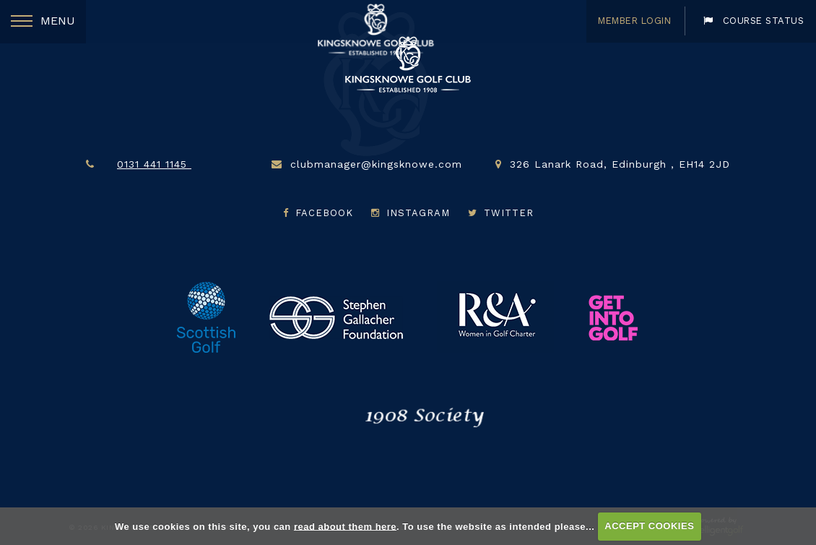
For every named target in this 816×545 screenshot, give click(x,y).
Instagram (412, 212)
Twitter (501, 212)
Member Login (627, 20)
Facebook (320, 212)
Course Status (752, 20)
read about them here (345, 525)
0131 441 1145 (170, 164)
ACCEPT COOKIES (649, 525)
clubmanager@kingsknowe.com (376, 164)
